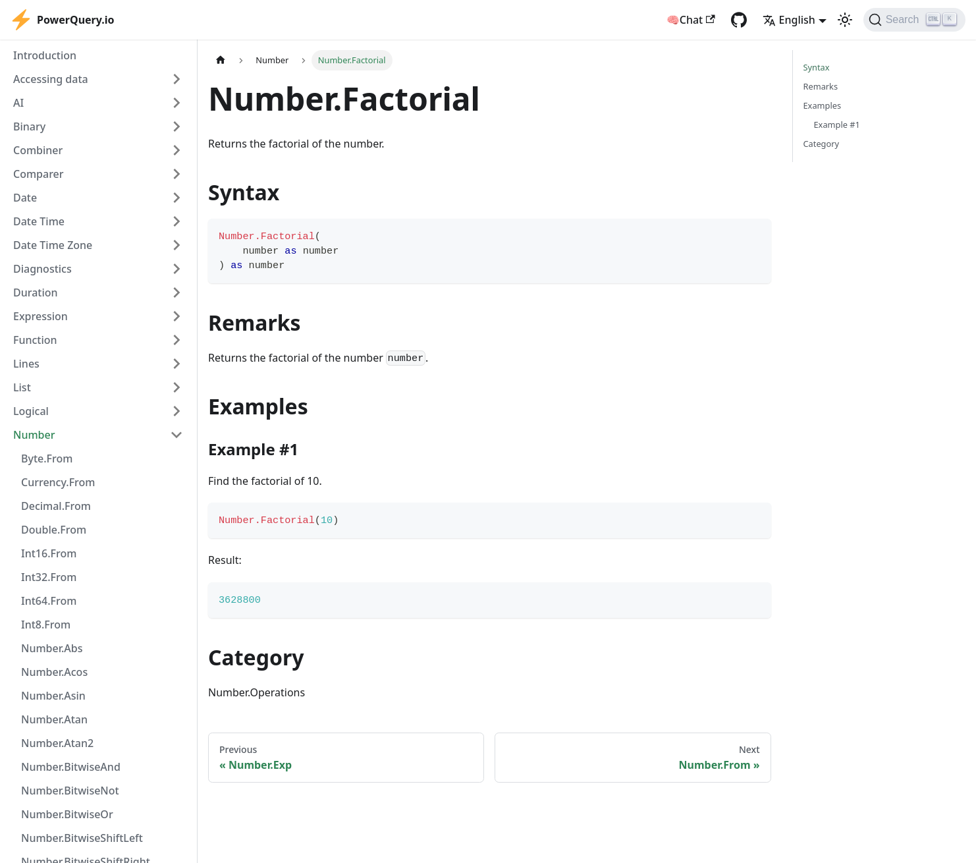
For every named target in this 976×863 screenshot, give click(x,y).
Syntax (816, 67)
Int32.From (48, 577)
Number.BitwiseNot (70, 790)
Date (25, 197)
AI (18, 103)
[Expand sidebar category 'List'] (176, 387)
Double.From (53, 529)
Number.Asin (53, 695)
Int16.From (48, 553)
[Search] (914, 20)
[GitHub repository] (739, 19)
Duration (35, 292)
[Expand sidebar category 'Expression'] (176, 316)
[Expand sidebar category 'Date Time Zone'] (176, 245)
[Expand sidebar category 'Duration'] (176, 292)
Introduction (44, 55)
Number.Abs (51, 648)
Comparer (38, 174)
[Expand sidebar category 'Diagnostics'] (176, 268)
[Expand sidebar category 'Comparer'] (176, 173)
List (22, 387)
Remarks (820, 86)
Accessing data (50, 79)
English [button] (789, 20)
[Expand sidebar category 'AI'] (176, 102)
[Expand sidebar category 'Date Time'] (176, 221)
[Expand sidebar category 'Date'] (176, 197)
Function (35, 340)
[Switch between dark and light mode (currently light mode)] (844, 19)
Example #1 (837, 124)
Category (821, 144)
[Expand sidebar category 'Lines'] (176, 363)
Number (34, 435)
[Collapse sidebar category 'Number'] (176, 434)
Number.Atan (54, 719)
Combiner (38, 150)
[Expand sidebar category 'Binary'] (176, 126)
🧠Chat (690, 20)
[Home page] (220, 60)
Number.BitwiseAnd (71, 767)
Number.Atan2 (57, 743)
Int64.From (48, 601)
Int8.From (45, 624)
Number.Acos (54, 672)
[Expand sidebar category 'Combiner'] (176, 150)
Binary (29, 126)
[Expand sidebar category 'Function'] (176, 339)
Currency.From (58, 482)
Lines (26, 363)
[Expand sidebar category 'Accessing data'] (176, 79)
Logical (31, 411)
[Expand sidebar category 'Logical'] (176, 411)
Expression (40, 316)
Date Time (39, 221)
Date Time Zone (52, 245)
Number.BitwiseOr (67, 814)
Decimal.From (56, 506)
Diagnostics (42, 269)
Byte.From (46, 458)
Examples (822, 105)
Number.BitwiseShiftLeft (82, 838)
